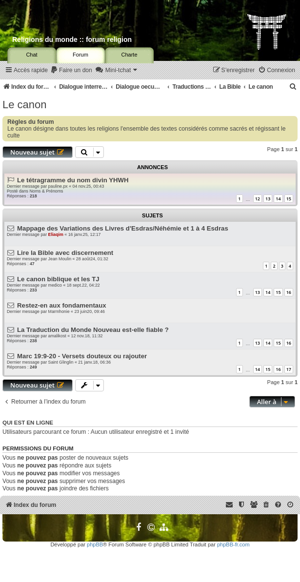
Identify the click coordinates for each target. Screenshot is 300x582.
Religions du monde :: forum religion (72, 39)
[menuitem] (71, 70)
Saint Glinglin (61, 362)
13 (267, 198)
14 (278, 198)
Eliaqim (55, 234)
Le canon (24, 104)
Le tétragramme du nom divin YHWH (72, 180)
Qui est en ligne (27, 423)
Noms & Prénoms (46, 191)
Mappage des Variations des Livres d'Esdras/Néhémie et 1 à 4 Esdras (122, 228)
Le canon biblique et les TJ (58, 279)
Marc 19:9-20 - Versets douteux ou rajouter (82, 356)
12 (257, 198)
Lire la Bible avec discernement (65, 252)
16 (288, 292)
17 (288, 369)
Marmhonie (59, 311)
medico (55, 285)
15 (288, 198)
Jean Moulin (59, 258)
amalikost (57, 335)
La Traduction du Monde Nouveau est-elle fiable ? (93, 329)
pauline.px (58, 186)
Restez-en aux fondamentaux (61, 305)
